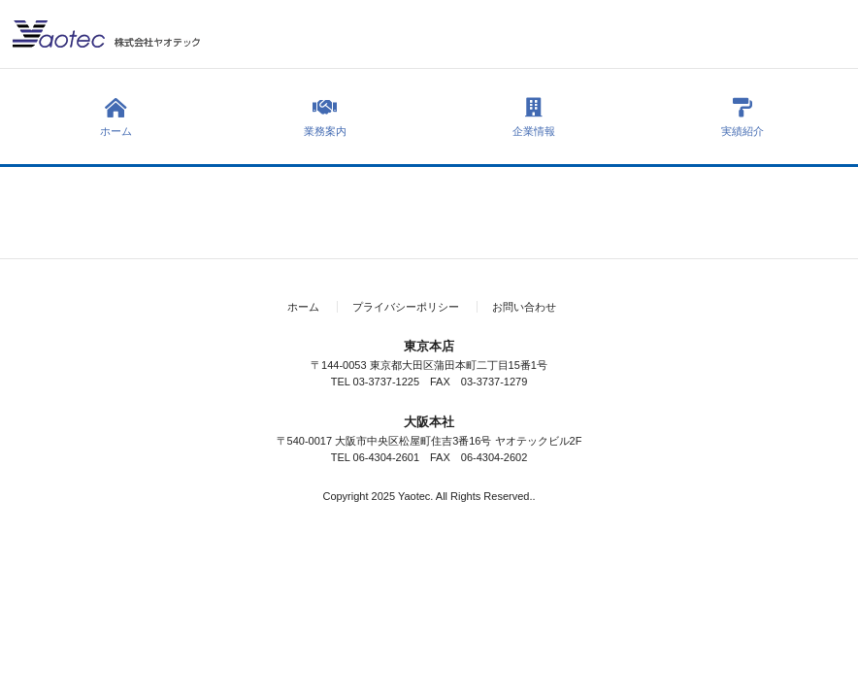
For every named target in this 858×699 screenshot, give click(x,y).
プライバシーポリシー (405, 307)
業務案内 (324, 117)
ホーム (116, 117)
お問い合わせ (524, 307)
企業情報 (533, 117)
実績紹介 (742, 117)
